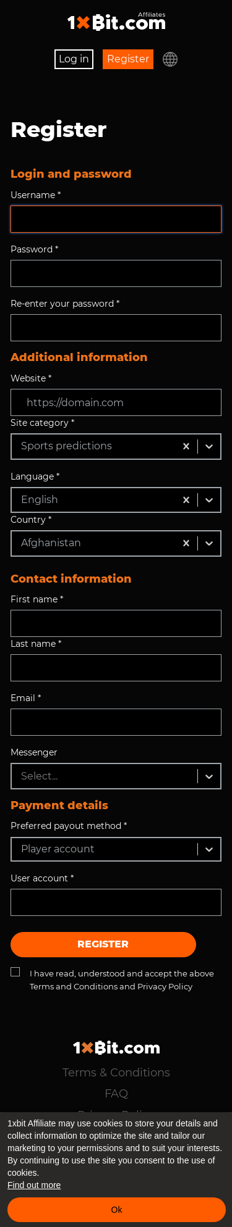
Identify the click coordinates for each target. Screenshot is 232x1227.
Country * (31, 519)
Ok (116, 1210)
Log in (74, 59)
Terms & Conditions (116, 1072)
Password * (34, 249)
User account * (42, 878)
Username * (36, 195)
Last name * (36, 643)
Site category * (42, 422)
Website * (31, 378)
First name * (37, 599)
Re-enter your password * (65, 303)
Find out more (34, 1185)
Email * (26, 698)
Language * (35, 476)
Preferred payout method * (69, 825)
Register (128, 59)
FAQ (116, 1093)
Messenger (34, 752)
